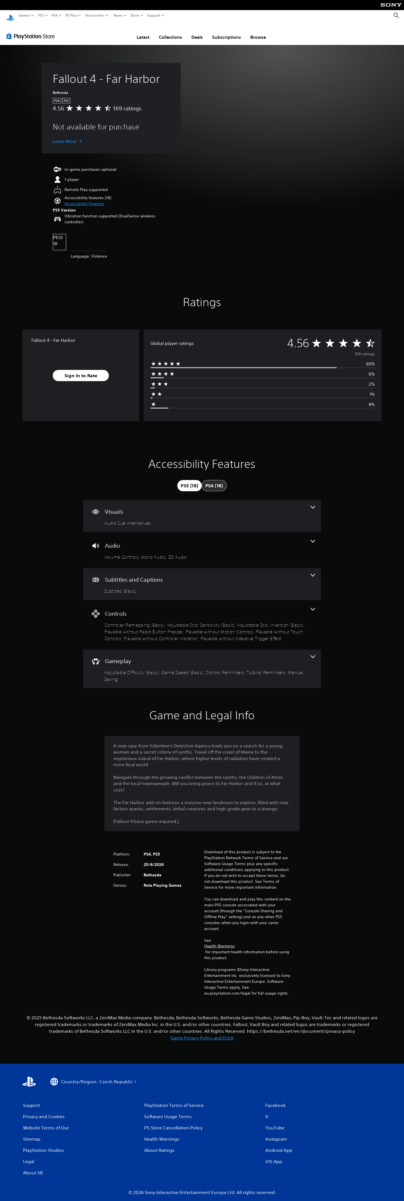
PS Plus (71, 15)
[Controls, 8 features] (202, 619)
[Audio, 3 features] (202, 545)
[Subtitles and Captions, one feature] (202, 579)
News (118, 15)
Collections (170, 32)
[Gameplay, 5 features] (202, 663)
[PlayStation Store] (32, 30)
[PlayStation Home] (10, 15)
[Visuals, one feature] (202, 511)
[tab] (189, 480)
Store (134, 15)
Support (154, 15)
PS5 (41, 15)
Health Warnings (219, 940)
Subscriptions (226, 32)
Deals (197, 32)
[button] (84, 198)
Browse (258, 32)
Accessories (95, 15)
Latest (143, 32)
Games (24, 15)
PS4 (55, 15)
